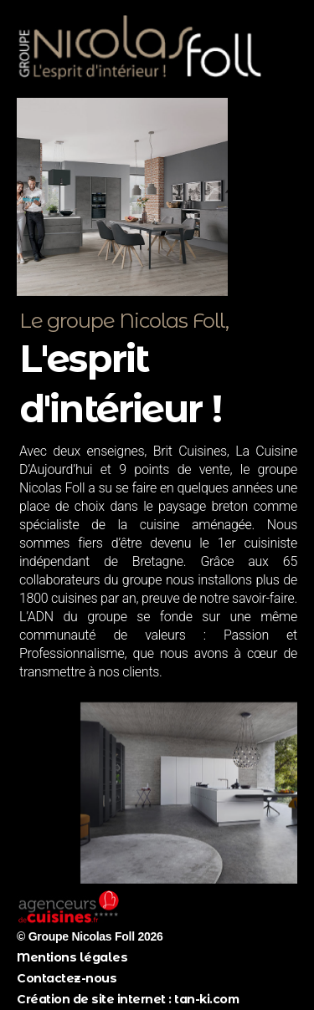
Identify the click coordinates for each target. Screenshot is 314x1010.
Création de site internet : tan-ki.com (128, 999)
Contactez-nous (66, 978)
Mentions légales (72, 957)
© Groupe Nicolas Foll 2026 (89, 936)
